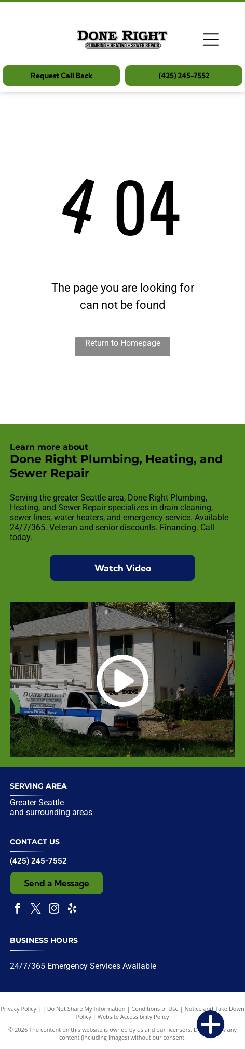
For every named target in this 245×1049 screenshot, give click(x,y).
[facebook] (17, 910)
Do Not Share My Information (86, 1009)
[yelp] (72, 910)
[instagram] (54, 910)
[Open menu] (211, 39)
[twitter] (36, 910)
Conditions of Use (155, 1009)
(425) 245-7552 (38, 861)
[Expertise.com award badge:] (122, 396)
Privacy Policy (18, 1009)
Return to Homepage (122, 343)
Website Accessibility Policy (133, 1016)
